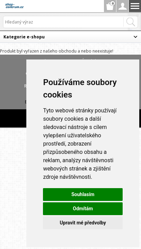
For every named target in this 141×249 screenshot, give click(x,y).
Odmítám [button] (83, 208)
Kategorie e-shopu (24, 37)
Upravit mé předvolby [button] (83, 222)
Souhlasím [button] (83, 194)
